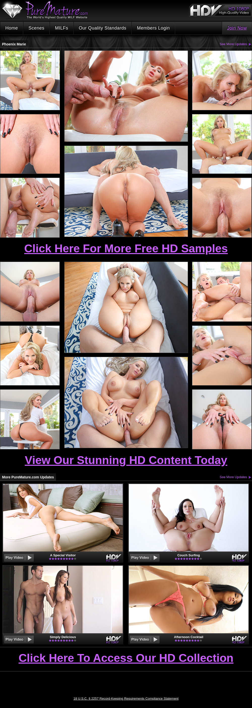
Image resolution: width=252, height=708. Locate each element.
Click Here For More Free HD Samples (126, 248)
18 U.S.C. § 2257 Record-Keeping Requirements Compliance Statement (126, 698)
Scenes (36, 28)
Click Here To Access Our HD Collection (126, 658)
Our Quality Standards (103, 28)
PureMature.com (47, 10)
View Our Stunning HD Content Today (126, 460)
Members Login (153, 28)
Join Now (237, 28)
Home (11, 28)
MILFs (61, 28)
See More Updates (233, 44)
